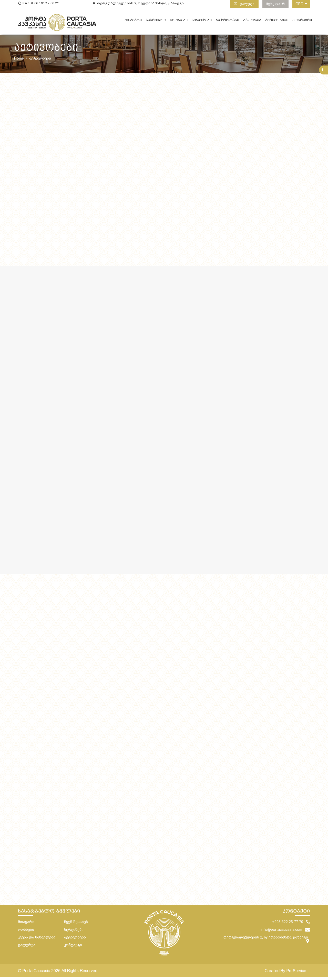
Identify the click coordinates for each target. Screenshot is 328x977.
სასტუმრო (156, 22)
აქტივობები (276, 22)
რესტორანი (227, 22)
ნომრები (179, 22)
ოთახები (26, 929)
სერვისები (202, 22)
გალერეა (252, 22)
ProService (296, 970)
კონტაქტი (302, 22)
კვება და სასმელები (36, 937)
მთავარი (133, 22)
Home (19, 58)
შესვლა (275, 4)
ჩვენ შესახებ (76, 922)
